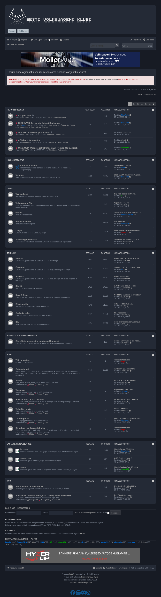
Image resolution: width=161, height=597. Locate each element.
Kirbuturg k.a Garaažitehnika (30, 428)
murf (74, 542)
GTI (122, 196)
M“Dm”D (25, 150)
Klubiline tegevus (52, 125)
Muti (24, 125)
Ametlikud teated (28, 165)
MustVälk (125, 115)
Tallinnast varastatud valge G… (127, 239)
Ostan (38, 385)
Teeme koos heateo (122, 165)
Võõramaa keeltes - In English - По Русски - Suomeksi (43, 495)
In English (44, 500)
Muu (45, 385)
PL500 (25, 118)
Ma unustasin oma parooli (85, 513)
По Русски (32, 500)
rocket (123, 401)
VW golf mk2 (24, 115)
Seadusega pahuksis (26, 239)
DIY (17, 322)
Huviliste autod (60, 118)
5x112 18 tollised (121, 409)
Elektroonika (63, 142)
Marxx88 (124, 460)
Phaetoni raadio (121, 313)
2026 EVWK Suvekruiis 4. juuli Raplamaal (39, 123)
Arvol (82, 534)
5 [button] (145, 103)
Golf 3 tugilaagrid (121, 276)
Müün (30, 385)
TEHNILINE (25, 458)
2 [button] (134, 103)
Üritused (64, 125)
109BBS (124, 260)
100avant (124, 132)
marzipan (131, 542)
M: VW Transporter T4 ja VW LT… (128, 399)
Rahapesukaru (127, 214)
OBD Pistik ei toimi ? (123, 458)
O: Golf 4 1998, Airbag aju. (125, 380)
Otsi (150, 45)
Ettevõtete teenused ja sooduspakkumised (37, 341)
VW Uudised (21, 194)
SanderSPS (22, 542)
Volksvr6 (124, 315)
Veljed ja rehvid (23, 409)
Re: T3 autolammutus (123, 495)
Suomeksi (55, 500)
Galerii (18, 212)
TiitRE (7, 545)
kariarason (125, 497)
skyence (124, 382)
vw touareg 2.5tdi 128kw (124, 369)
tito (33, 542)
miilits (93, 542)
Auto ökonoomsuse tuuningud (127, 322)
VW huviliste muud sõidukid (29, 486)
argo (123, 362)
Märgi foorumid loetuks (147, 94)
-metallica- (125, 371)
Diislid (18, 286)
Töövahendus (22, 360)
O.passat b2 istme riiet (123, 390)
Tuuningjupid (22, 418)
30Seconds (125, 288)
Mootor (19, 258)
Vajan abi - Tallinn (121, 203)
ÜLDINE (24, 449)
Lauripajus (125, 343)
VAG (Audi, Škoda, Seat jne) (19, 444)
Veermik (19, 276)
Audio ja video (22, 313)
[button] (154, 104)
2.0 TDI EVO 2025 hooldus (125, 286)
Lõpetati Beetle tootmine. (125, 194)
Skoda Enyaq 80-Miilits (124, 449)
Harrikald (26, 142)
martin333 (125, 488)
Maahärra (125, 420)
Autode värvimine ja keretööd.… (128, 341)
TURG (23, 467)
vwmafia (124, 278)
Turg (9, 355)
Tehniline (50, 135)
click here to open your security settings (102, 79)
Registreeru (23, 508)
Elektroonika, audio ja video (29, 399)
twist (16, 545)
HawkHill (125, 232)
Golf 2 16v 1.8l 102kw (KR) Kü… (127, 258)
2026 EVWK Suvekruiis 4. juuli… (128, 175)
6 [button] (150, 103)
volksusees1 (126, 241)
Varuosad (20, 390)
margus (124, 205)
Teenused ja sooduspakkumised (22, 336)
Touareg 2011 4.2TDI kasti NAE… (128, 267)
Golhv (143, 542)
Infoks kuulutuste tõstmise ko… (127, 418)
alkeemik (125, 123)
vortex (123, 324)
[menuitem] (24, 40)
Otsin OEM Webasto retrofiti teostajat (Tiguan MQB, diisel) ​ (48, 148)
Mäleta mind (103, 513)
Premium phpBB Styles (89, 577)
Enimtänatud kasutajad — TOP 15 (21, 539)
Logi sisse (10, 508)
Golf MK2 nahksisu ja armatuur (34, 132)
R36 (42, 542)
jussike (8, 542)
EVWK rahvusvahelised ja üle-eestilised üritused (45, 126)
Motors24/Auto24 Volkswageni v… (128, 230)
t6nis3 (123, 140)
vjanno (124, 392)
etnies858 (125, 148)
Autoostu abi (22, 369)
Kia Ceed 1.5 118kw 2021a (125, 486)
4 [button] (142, 103)
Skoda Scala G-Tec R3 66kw (126, 467)
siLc (123, 269)
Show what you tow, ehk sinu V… (128, 212)
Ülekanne (20, 267)
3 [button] (137, 103)
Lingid (18, 230)
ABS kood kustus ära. (29, 140)
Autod (18, 380)
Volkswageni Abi (23, 203)
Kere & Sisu (60, 135)
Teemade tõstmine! (122, 360)
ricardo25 (125, 411)
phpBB (70, 574)
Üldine (49, 118)
